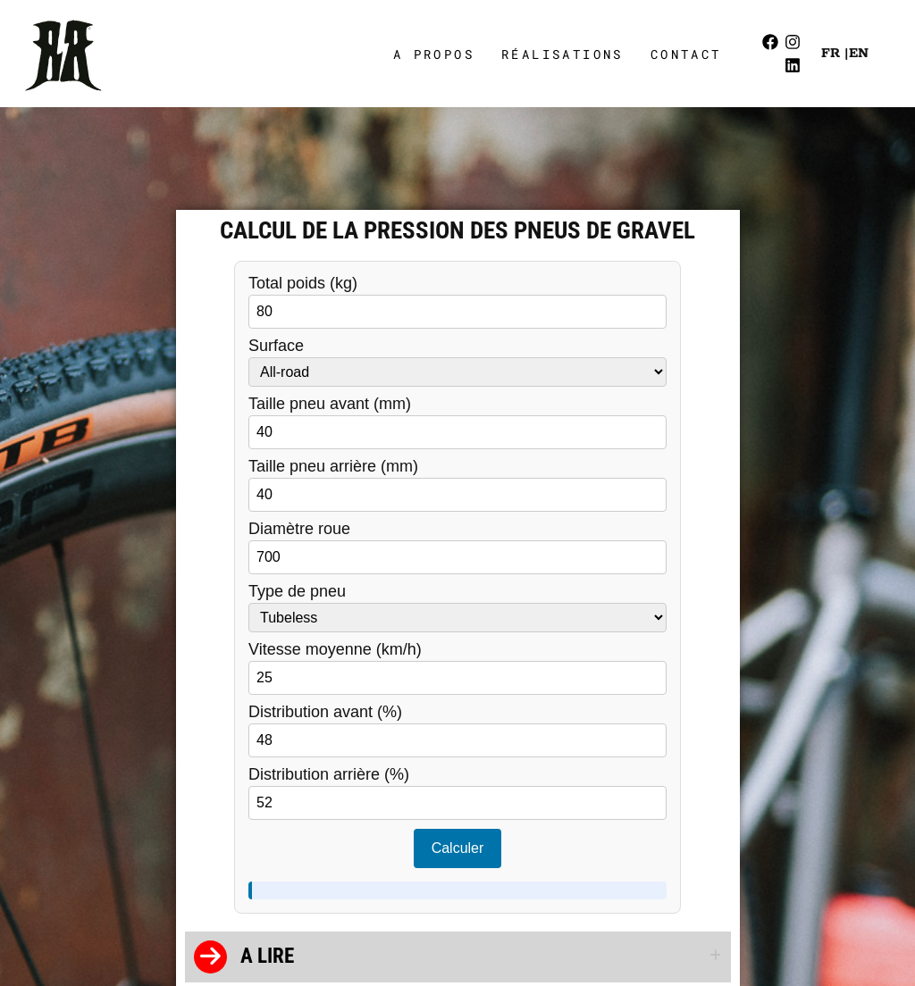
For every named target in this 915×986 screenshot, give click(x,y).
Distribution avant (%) (457, 730)
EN (859, 53)
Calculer (458, 848)
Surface (457, 362)
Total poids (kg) (457, 302)
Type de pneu (457, 607)
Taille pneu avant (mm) (457, 422)
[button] (458, 957)
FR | (835, 53)
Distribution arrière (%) (457, 793)
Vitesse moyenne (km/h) (457, 668)
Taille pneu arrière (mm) (457, 485)
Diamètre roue (457, 547)
